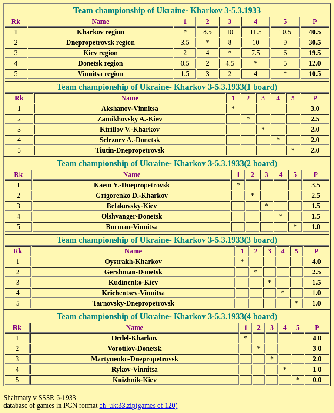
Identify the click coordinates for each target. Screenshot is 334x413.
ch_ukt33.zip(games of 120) (138, 405)
